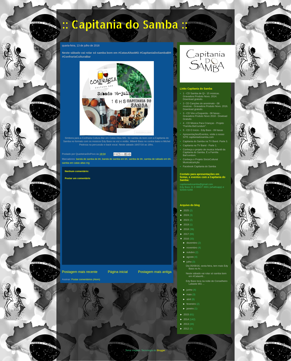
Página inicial (118, 272)
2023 (187, 219)
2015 (187, 314)
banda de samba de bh (88, 159)
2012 (187, 328)
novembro (192, 247)
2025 (187, 210)
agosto (190, 256)
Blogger (161, 350)
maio (189, 294)
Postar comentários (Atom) (85, 279)
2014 (187, 319)
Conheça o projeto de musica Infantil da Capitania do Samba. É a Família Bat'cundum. (204, 152)
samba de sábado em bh (157, 159)
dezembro (192, 242)
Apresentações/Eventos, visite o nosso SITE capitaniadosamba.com (203, 136)
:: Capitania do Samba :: (125, 24)
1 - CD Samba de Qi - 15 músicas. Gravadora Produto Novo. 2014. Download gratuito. (201, 96)
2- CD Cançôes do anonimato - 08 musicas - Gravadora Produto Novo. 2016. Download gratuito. (205, 106)
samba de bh (136, 159)
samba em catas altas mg (75, 162)
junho (190, 289)
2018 (187, 229)
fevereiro (192, 303)
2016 (187, 238)
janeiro (190, 308)
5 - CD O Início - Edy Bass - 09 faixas (203, 130)
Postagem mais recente (79, 272)
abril (189, 299)
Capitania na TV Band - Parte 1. (200, 145)
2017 (187, 234)
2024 (187, 215)
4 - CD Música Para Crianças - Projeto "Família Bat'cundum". (203, 124)
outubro (191, 252)
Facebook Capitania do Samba (199, 166)
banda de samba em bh (114, 159)
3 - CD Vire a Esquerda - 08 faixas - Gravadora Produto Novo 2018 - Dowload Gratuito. (205, 116)
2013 (187, 324)
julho (189, 261)
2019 (187, 224)
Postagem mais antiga (154, 272)
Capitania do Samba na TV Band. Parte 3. (205, 141)
